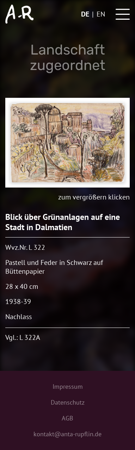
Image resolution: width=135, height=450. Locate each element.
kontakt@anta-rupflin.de (67, 434)
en (101, 14)
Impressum (68, 386)
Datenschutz (68, 402)
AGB (67, 418)
